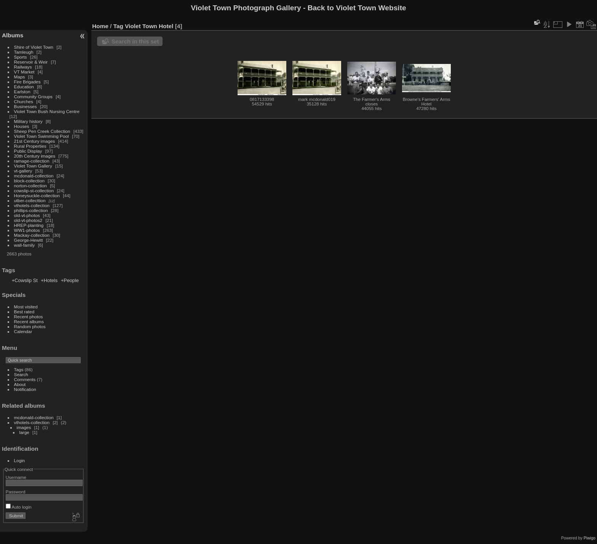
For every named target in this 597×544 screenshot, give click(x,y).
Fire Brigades (27, 81)
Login (19, 460)
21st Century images (34, 141)
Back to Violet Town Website (357, 8)
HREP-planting (29, 225)
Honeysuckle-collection (37, 195)
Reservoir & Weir (31, 61)
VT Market (24, 71)
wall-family (24, 244)
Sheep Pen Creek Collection (42, 131)
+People (70, 280)
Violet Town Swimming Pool (41, 136)
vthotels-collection (32, 205)
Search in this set (135, 41)
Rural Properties (30, 146)
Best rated (24, 311)
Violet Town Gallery (33, 165)
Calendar (23, 331)
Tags (19, 369)
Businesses (25, 106)
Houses (21, 126)
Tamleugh (24, 51)
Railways (23, 66)
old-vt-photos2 (28, 220)
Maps (19, 76)
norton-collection (30, 185)
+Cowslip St (25, 280)
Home (100, 26)
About (20, 384)
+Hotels (49, 280)
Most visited (26, 306)
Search (21, 374)
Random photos (30, 326)
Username (16, 477)
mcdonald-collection (34, 175)
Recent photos (28, 316)
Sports (20, 56)
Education (24, 86)
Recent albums (29, 321)
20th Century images (35, 155)
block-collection (29, 180)
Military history (28, 121)
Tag (118, 26)
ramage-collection (31, 160)
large (24, 432)
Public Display (28, 150)
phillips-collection (31, 210)
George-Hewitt (28, 240)
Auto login (19, 506)
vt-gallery (23, 170)
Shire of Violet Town (34, 47)
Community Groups (33, 96)
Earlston (22, 91)
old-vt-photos (27, 215)
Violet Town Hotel (149, 26)
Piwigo (589, 538)
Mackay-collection (32, 235)
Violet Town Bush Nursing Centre (47, 111)
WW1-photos (27, 230)
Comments (25, 379)
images (24, 427)
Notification (25, 389)
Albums (12, 35)
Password (16, 491)
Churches (23, 101)
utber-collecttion (30, 200)
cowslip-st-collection (34, 190)
